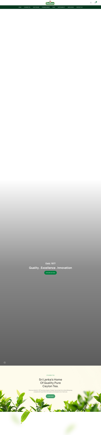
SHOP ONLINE (36, 7)
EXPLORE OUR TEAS (50, 272)
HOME (20, 7)
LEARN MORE (50, 401)
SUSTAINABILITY (61, 7)
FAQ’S (53, 7)
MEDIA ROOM (71, 7)
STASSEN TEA (27, 7)
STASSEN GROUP (46, 7)
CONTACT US (79, 7)
